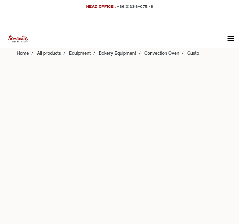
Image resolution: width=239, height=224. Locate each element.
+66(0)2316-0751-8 (135, 6)
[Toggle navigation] (231, 39)
